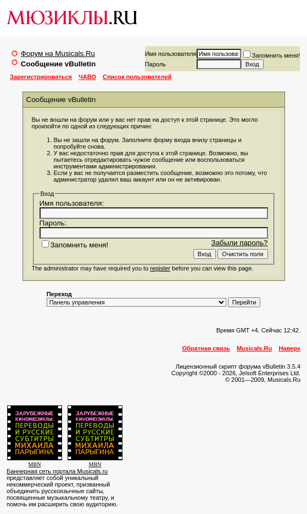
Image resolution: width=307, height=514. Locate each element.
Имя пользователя (171, 53)
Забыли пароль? (239, 243)
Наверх (289, 348)
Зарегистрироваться (41, 77)
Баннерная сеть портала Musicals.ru (57, 471)
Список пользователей (137, 77)
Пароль (155, 64)
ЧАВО (87, 77)
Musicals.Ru (254, 348)
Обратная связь (206, 348)
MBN (35, 464)
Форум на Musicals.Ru (58, 53)
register (160, 268)
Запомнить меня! (271, 55)
